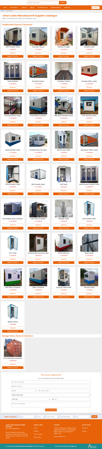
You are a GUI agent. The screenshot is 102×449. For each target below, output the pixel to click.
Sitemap (84, 431)
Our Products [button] (14, 7)
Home (5, 7)
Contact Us (67, 7)
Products (36, 431)
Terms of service (38, 434)
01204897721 (95, 7)
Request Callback (13, 56)
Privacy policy (37, 437)
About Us (24, 7)
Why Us (32, 7)
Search (62, 3)
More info (13, 53)
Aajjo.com (73, 446)
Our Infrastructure (42, 7)
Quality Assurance (56, 7)
